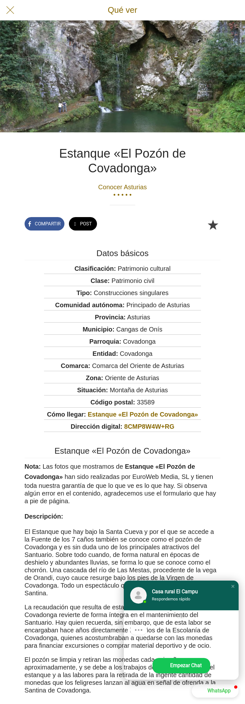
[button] (233, 586)
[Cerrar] (10, 10)
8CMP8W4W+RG (149, 426)
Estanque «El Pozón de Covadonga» (143, 414)
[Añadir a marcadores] (212, 224)
